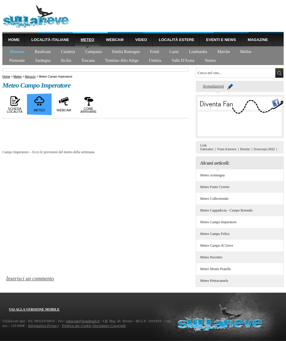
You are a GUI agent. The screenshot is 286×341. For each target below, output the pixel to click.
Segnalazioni (213, 86)
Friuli (154, 52)
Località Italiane (50, 39)
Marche (223, 52)
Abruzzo (16, 52)
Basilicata (43, 52)
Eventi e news (221, 39)
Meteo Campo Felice (215, 234)
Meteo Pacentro (211, 257)
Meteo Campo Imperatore (218, 222)
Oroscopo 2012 (264, 149)
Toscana (88, 60)
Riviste (245, 149)
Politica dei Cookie (76, 325)
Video (141, 39)
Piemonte (17, 60)
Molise (245, 52)
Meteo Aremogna (212, 175)
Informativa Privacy (43, 325)
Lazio (174, 52)
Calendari (207, 149)
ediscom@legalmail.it (82, 321)
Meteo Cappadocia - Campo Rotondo (226, 210)
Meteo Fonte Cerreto (214, 187)
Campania (93, 52)
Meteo (87, 39)
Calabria (68, 52)
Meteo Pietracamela (214, 281)
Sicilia (66, 60)
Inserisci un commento (30, 279)
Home (14, 39)
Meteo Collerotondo (214, 199)
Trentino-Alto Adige (121, 60)
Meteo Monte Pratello (215, 269)
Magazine (258, 39)
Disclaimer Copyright (109, 325)
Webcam (115, 39)
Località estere (176, 39)
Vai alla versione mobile (34, 309)
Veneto (210, 60)
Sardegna (42, 60)
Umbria (155, 60)
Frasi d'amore (226, 149)
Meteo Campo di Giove (216, 245)
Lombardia (198, 52)
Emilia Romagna (126, 52)
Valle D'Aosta (182, 60)
